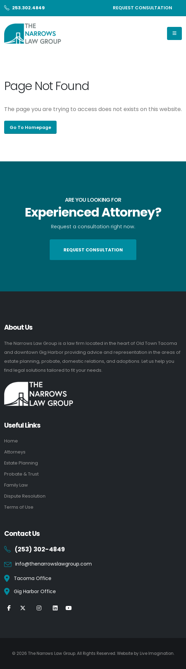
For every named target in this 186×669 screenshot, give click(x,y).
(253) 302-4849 (39, 549)
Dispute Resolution (25, 496)
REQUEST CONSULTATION (142, 7)
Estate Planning (21, 463)
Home (11, 441)
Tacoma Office (32, 578)
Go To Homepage (30, 127)
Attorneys (15, 452)
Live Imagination (157, 653)
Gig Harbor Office (35, 591)
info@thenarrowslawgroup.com (53, 563)
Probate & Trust (21, 474)
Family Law (16, 485)
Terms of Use (18, 507)
